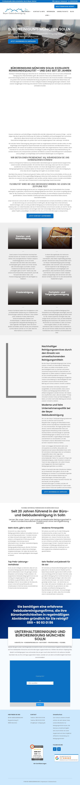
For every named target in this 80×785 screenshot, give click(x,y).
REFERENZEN (51, 11)
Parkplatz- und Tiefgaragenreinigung (56, 293)
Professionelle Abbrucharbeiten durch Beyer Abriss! (19, 1)
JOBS (47, 15)
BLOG (72, 11)
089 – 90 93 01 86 (40, 625)
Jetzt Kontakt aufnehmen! (40, 179)
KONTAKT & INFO (39, 11)
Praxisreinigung (25, 292)
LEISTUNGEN (25, 11)
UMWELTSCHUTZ (62, 11)
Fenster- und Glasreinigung (23, 238)
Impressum (44, 781)
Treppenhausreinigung (62, 237)
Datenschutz (52, 781)
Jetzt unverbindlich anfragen (23, 41)
